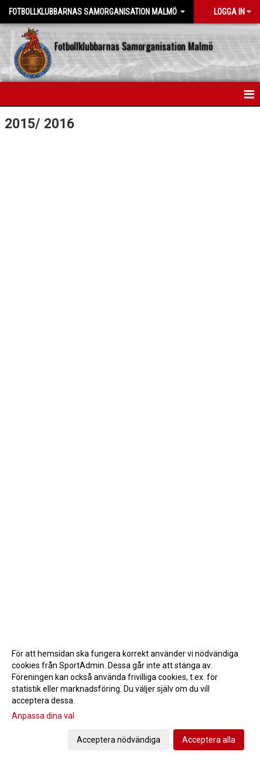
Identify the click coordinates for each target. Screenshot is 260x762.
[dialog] (130, 696)
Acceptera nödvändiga (118, 739)
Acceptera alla (208, 739)
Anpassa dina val (43, 715)
